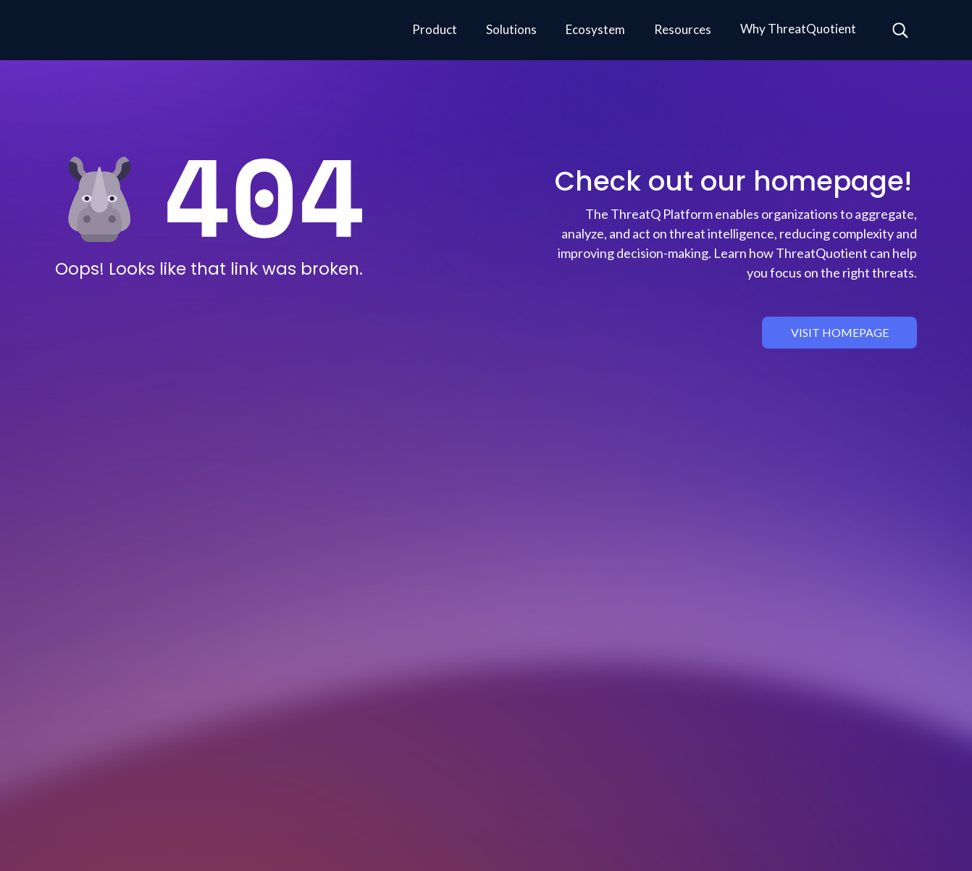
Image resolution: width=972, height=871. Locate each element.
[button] (435, 30)
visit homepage (840, 332)
